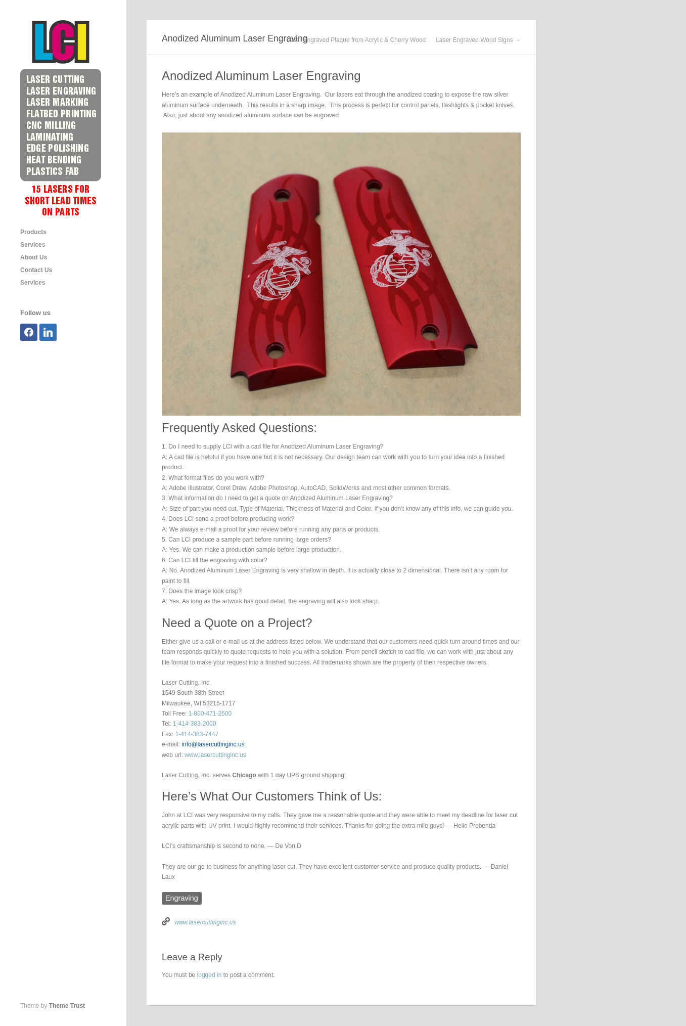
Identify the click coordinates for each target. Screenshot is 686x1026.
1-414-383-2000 (194, 723)
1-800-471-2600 (210, 713)
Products (33, 232)
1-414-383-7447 (196, 734)
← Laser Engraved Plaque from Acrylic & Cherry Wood (352, 40)
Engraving (181, 898)
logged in (209, 974)
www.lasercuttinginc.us (215, 755)
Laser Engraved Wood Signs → (478, 40)
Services (32, 244)
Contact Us (36, 270)
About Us (33, 257)
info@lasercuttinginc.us (212, 744)
